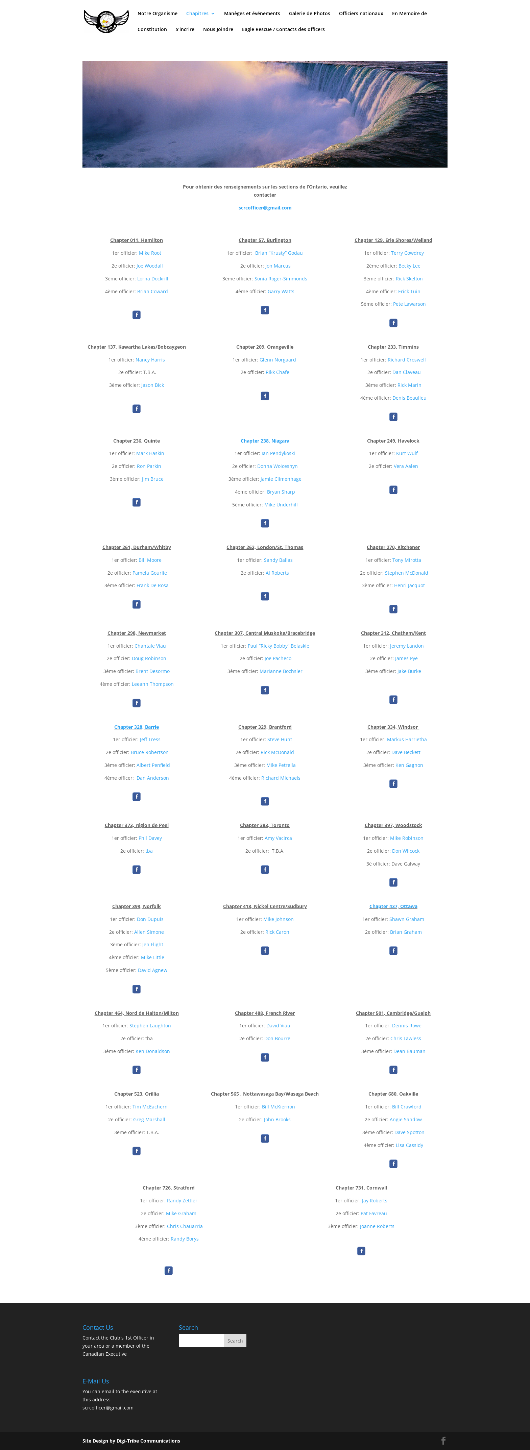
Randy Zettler (182, 1200)
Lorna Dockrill (152, 278)
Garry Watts (281, 291)
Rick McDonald (277, 752)
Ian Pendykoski (278, 453)
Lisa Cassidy (409, 1145)
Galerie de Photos (309, 14)
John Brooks (277, 1119)
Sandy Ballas (278, 560)
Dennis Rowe (406, 1025)
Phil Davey (150, 838)
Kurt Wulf (407, 453)
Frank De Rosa (153, 585)
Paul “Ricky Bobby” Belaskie (278, 646)
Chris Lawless (405, 1038)
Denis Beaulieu (409, 398)
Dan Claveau (406, 372)
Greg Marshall (149, 1119)
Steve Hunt (279, 739)
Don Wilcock (405, 851)
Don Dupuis (150, 919)
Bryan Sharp (281, 492)
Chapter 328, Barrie (136, 727)
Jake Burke (409, 671)
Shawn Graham (406, 919)
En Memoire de (409, 14)
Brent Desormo (153, 671)
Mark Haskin (150, 453)
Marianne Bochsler (281, 671)
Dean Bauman (409, 1051)
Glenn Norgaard (278, 359)
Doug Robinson (149, 658)
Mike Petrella (281, 765)
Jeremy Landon (407, 646)
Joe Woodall (150, 265)
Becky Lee (409, 265)
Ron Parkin (149, 466)
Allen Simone (149, 932)
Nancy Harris (150, 359)
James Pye (406, 658)
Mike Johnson (278, 919)
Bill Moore (150, 560)
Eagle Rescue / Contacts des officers (283, 29)
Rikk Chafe (277, 372)
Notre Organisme (157, 14)
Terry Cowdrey (407, 253)
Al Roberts (277, 573)
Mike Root (150, 253)
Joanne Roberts (377, 1226)
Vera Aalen (406, 466)
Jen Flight (152, 944)
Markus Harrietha (407, 739)
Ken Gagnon (409, 765)
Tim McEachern (150, 1106)
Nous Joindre (218, 29)
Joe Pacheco (278, 658)
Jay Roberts (374, 1200)
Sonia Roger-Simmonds (281, 278)
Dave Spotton (409, 1132)
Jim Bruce (153, 479)
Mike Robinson (407, 838)
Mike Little (152, 957)
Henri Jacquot (409, 585)
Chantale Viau (150, 646)
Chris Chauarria (185, 1226)
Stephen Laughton (150, 1025)
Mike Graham (181, 1213)
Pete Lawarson (409, 304)
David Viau (278, 1025)
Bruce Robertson (150, 752)
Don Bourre (277, 1038)
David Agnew (152, 970)
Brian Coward (152, 291)
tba (149, 851)
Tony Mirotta (406, 560)
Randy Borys (185, 1238)
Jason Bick (152, 385)
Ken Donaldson (153, 1051)
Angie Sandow (406, 1119)
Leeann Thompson (153, 684)
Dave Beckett (405, 752)
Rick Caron (277, 932)
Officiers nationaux (361, 14)
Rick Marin (409, 385)
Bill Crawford (406, 1106)
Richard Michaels (280, 778)
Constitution (152, 29)
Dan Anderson (153, 778)
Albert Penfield (153, 765)
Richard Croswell (407, 359)
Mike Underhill (281, 504)
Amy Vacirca (278, 838)
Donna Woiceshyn (277, 466)
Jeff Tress (150, 739)
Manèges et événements (252, 14)
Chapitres (197, 14)
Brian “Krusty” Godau (279, 253)
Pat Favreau (374, 1213)
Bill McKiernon (278, 1106)
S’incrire (185, 29)
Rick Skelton (409, 278)
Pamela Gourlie (149, 573)
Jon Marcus (278, 265)
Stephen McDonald (406, 573)
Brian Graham (406, 932)
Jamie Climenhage (281, 479)
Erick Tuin (409, 291)
